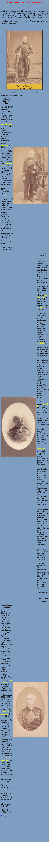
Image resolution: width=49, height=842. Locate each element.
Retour (3, 816)
